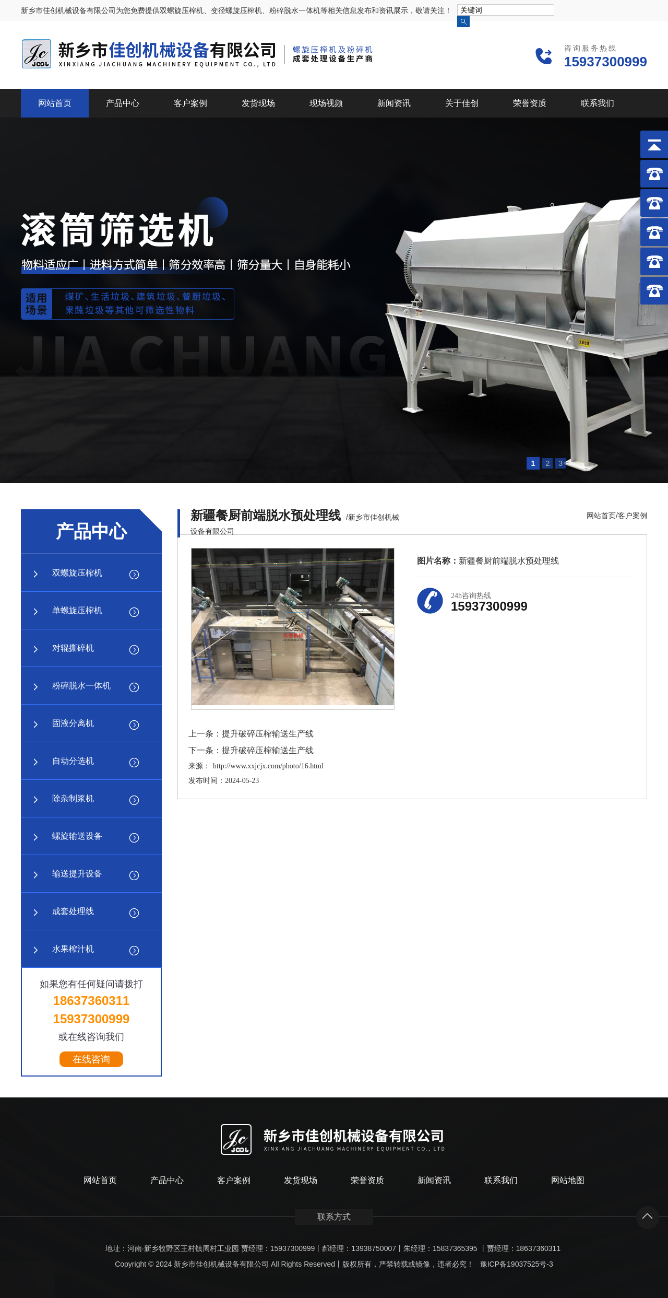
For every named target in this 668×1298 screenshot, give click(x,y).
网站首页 (54, 103)
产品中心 (122, 103)
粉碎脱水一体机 (81, 685)
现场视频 (326, 103)
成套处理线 (73, 911)
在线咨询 (91, 1059)
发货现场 (258, 103)
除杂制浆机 (73, 798)
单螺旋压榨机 (77, 610)
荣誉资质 (529, 103)
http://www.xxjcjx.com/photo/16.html (268, 766)
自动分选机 (73, 760)
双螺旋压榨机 (77, 572)
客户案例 (190, 103)
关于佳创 (462, 103)
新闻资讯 (394, 103)
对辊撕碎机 (73, 648)
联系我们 (597, 103)
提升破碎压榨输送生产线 (268, 733)
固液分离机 (73, 723)
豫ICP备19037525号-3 (516, 1264)
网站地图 (567, 1180)
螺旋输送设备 (77, 836)
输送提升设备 (77, 873)
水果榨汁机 (73, 948)
